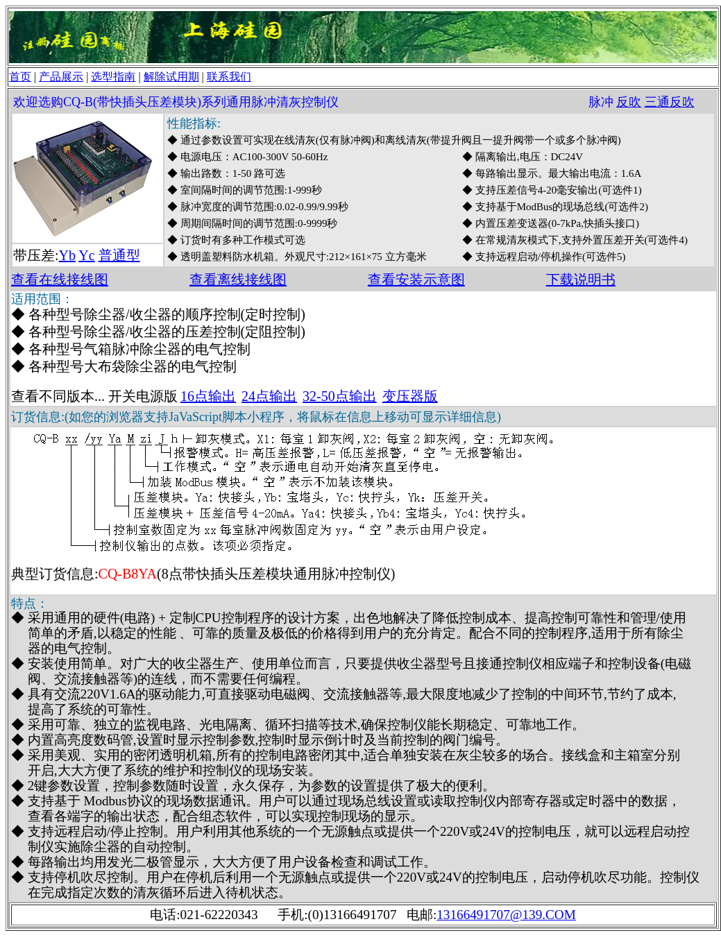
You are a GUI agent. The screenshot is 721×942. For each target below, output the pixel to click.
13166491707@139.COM (506, 914)
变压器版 (410, 396)
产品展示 (61, 77)
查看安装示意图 (416, 279)
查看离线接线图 (238, 279)
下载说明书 (581, 279)
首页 (20, 77)
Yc (86, 255)
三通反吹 (670, 102)
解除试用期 (171, 77)
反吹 (628, 102)
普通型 (119, 255)
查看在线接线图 (59, 279)
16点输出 (208, 396)
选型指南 (113, 77)
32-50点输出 (340, 396)
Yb (67, 255)
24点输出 (269, 396)
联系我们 (229, 77)
